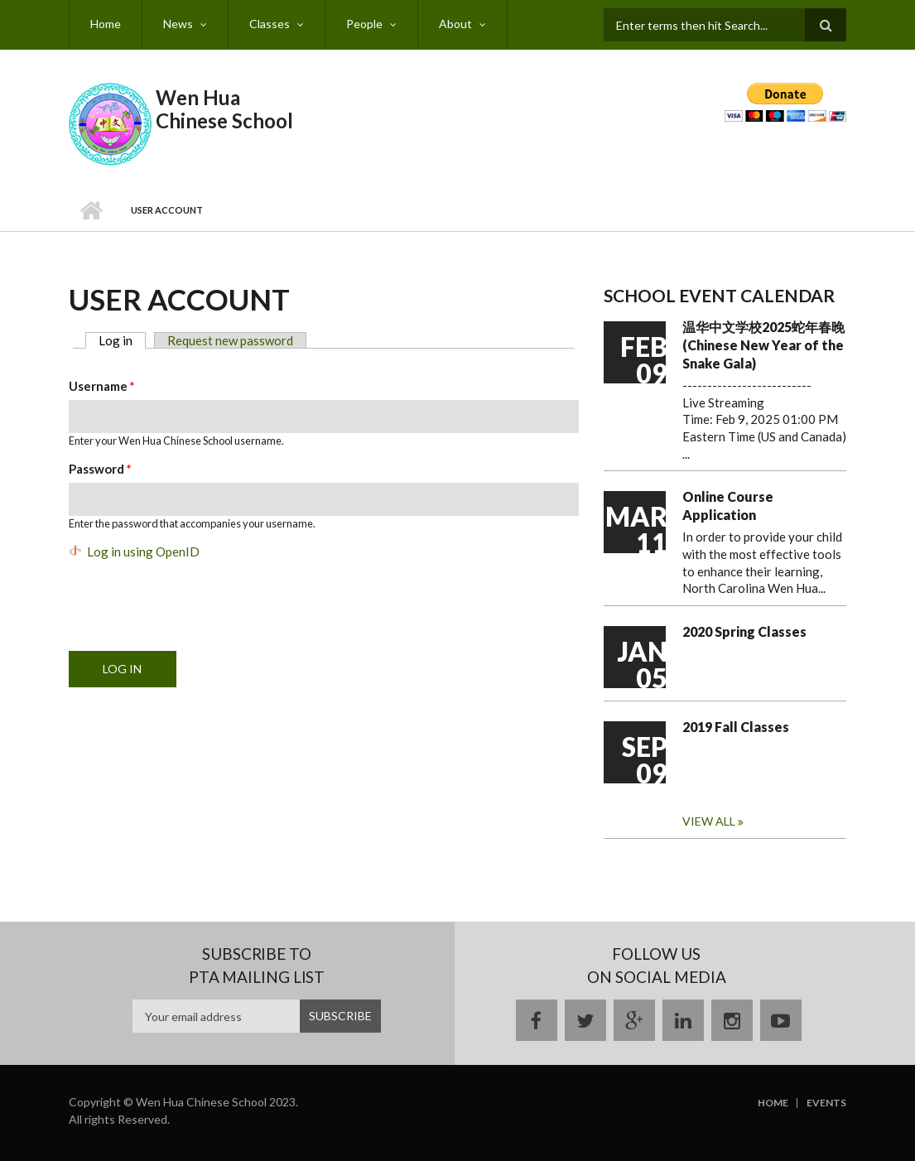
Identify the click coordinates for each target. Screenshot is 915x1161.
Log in (122, 340)
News (178, 24)
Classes (269, 24)
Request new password (230, 340)
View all (710, 821)
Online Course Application (727, 506)
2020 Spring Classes (744, 631)
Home (105, 24)
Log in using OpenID (143, 551)
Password (100, 468)
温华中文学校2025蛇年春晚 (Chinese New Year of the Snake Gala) (763, 345)
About (455, 24)
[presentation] (194, 598)
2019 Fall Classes (735, 727)
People (364, 24)
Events (826, 1103)
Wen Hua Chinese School (224, 108)
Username (102, 385)
